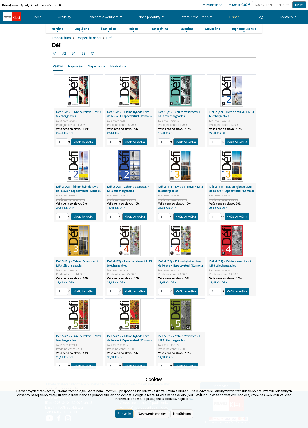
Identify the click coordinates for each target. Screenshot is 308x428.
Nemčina (57, 29)
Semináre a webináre (103, 17)
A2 (64, 53)
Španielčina (108, 29)
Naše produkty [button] (149, 17)
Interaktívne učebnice (197, 17)
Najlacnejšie (96, 66)
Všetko (58, 66)
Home (36, 17)
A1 (55, 53)
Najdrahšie (118, 66)
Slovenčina (212, 28)
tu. (191, 399)
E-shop (234, 17)
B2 (83, 53)
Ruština (133, 29)
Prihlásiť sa (214, 5)
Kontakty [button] (287, 17)
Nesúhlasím (182, 414)
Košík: (241, 5)
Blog (259, 17)
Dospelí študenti (88, 38)
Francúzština (159, 29)
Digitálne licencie (244, 29)
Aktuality (64, 17)
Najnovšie (75, 66)
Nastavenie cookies (152, 414)
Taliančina (186, 29)
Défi (109, 38)
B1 (74, 53)
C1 (93, 53)
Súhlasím (124, 414)
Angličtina (82, 29)
